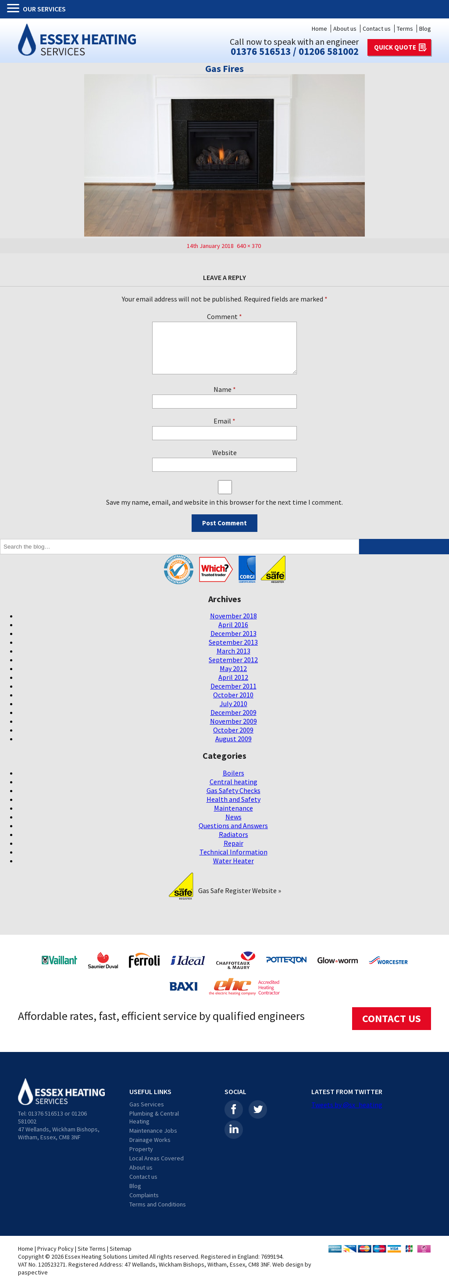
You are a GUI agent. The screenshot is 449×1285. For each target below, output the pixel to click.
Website (224, 452)
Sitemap (121, 1249)
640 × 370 (249, 246)
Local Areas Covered (156, 1158)
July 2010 (233, 703)
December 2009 (233, 712)
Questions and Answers (233, 825)
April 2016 (233, 624)
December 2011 (233, 686)
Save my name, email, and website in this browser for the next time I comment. (224, 502)
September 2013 (233, 642)
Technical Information (233, 851)
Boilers (233, 772)
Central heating (233, 781)
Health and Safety (233, 799)
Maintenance (233, 808)
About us (344, 28)
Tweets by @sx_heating (346, 1104)
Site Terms (92, 1249)
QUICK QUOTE (395, 47)
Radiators (233, 834)
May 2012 (233, 668)
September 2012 (233, 659)
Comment (224, 316)
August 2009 (233, 738)
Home (319, 28)
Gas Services (146, 1104)
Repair (233, 843)
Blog (425, 28)
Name (225, 389)
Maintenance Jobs (153, 1130)
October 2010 (233, 694)
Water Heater (233, 860)
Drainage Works (150, 1140)
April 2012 (233, 677)
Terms (405, 28)
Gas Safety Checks (233, 790)
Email (224, 420)
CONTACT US (391, 1018)
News (233, 816)
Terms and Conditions (157, 1204)
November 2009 (233, 721)
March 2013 (233, 650)
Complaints (144, 1195)
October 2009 (233, 729)
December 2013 (233, 633)
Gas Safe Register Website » (239, 890)
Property (141, 1149)
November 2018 (233, 615)
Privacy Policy (55, 1249)
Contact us (377, 28)
